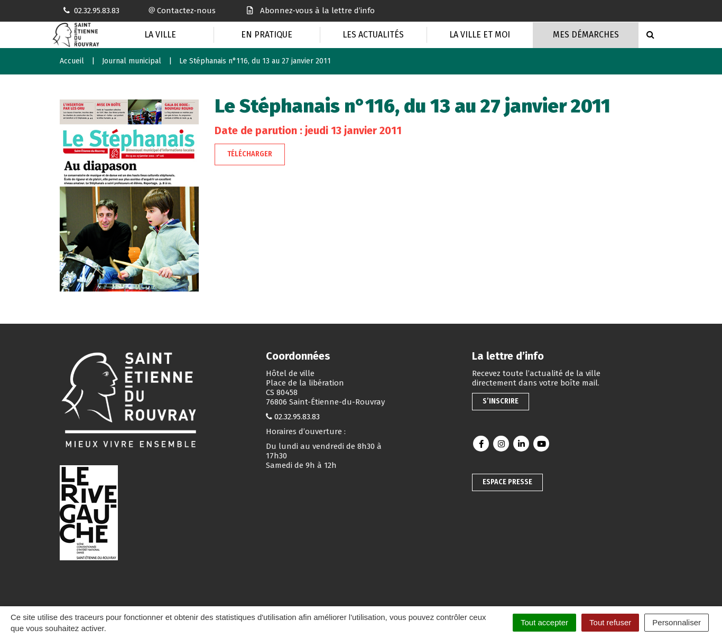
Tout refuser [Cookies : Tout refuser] (610, 622)
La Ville (160, 35)
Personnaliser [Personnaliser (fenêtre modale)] (676, 622)
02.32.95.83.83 (297, 416)
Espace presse (507, 481)
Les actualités (373, 35)
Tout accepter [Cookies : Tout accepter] (544, 622)
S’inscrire (501, 401)
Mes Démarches (586, 35)
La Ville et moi (479, 35)
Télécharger (249, 153)
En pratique (266, 35)
